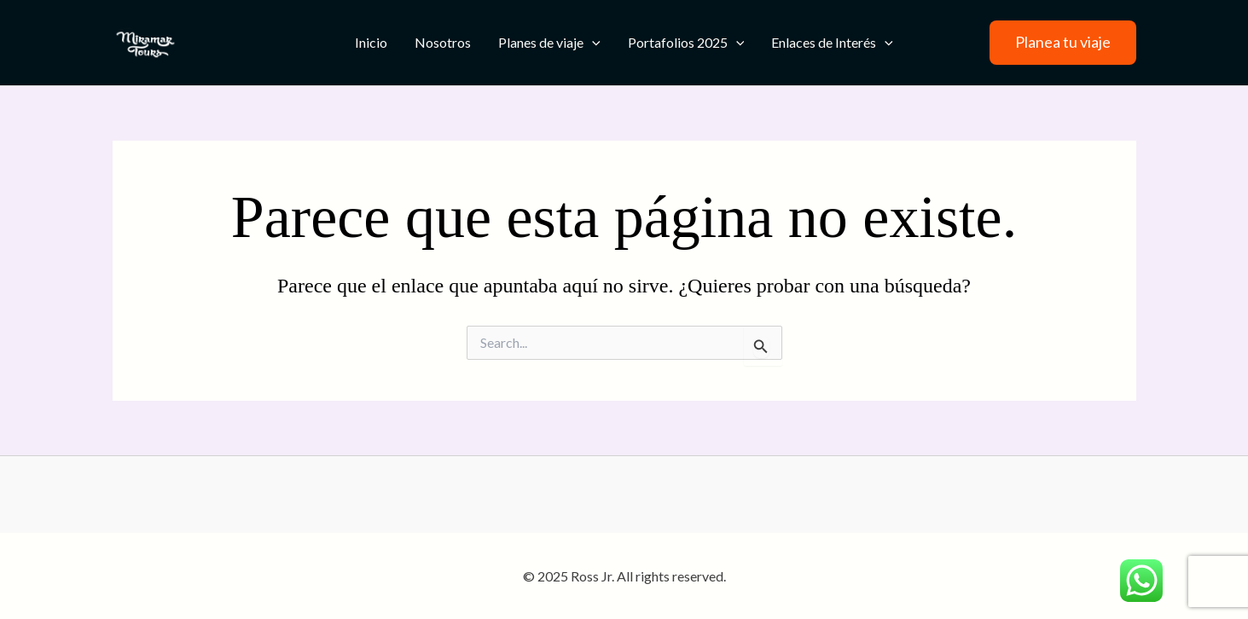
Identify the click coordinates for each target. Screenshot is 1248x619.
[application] (592, 42)
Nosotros (443, 42)
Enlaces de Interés (832, 42)
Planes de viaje (549, 42)
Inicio (371, 42)
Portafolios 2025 (686, 42)
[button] (1063, 42)
